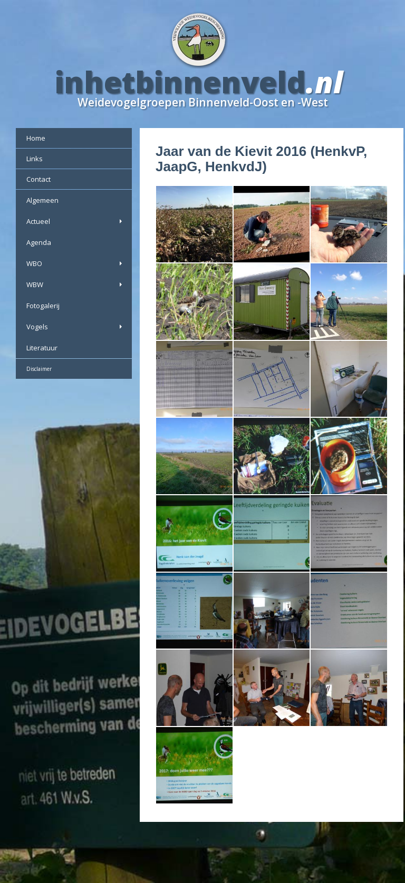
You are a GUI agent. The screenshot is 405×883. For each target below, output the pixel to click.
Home (35, 138)
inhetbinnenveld (180, 81)
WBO (75, 263)
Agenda (38, 242)
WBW (75, 284)
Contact (38, 179)
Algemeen (42, 200)
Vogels (75, 326)
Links (34, 158)
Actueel (75, 221)
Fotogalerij (43, 305)
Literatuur (41, 347)
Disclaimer (39, 368)
